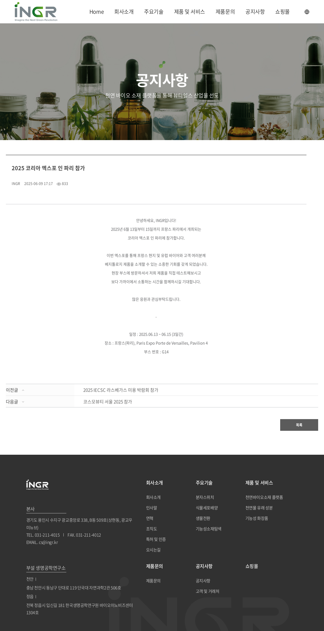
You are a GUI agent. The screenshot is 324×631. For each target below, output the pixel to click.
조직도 (151, 528)
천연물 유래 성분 (259, 507)
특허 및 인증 (156, 539)
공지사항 (255, 11)
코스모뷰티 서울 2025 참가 (107, 401)
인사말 (151, 507)
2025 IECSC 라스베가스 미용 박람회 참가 (120, 390)
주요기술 (153, 11)
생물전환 (203, 518)
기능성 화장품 (256, 518)
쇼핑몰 (282, 11)
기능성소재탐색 (209, 528)
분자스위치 (205, 497)
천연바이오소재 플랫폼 (264, 497)
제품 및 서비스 (189, 11)
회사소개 (124, 11)
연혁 (149, 518)
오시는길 (153, 549)
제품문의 (225, 11)
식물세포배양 (207, 507)
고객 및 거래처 (207, 591)
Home (96, 11)
